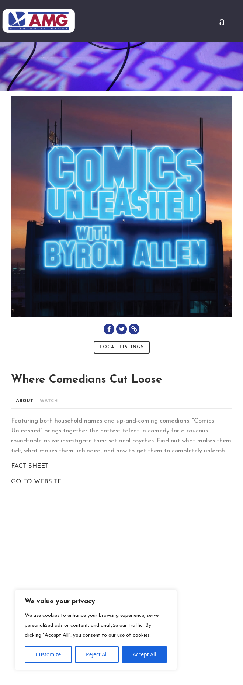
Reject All (97, 654)
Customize (48, 654)
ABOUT (25, 400)
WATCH (49, 400)
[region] (96, 630)
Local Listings (122, 347)
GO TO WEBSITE (36, 482)
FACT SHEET (30, 466)
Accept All (144, 654)
